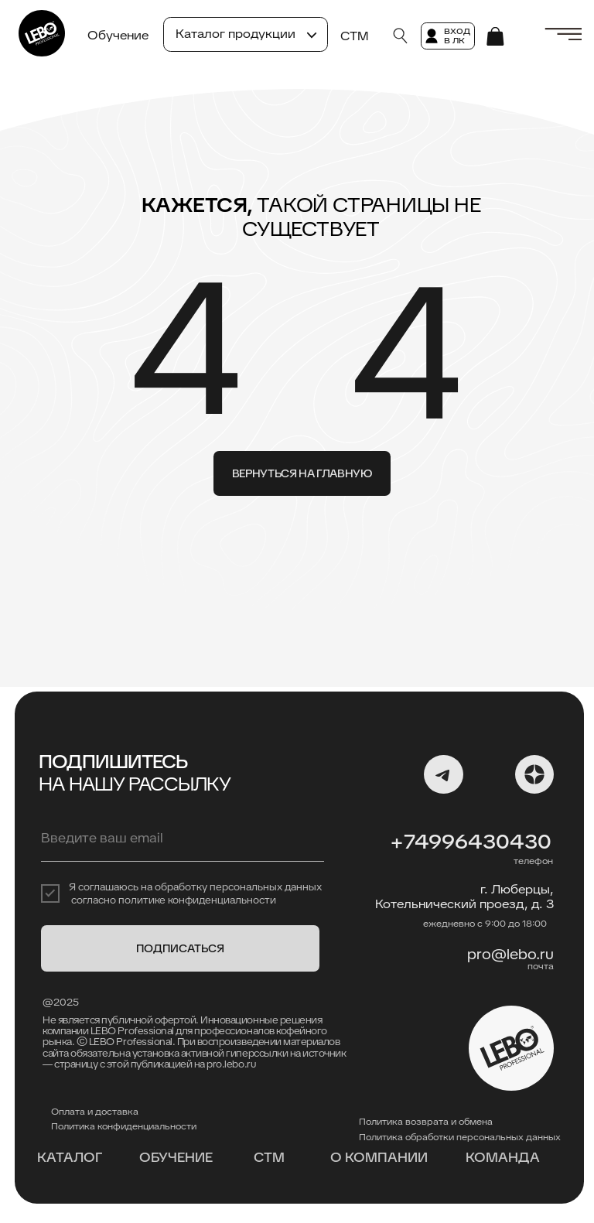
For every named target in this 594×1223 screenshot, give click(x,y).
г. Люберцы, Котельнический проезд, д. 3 (464, 896)
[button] (563, 34)
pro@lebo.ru (510, 954)
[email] (182, 838)
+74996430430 (470, 841)
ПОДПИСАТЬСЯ (180, 948)
